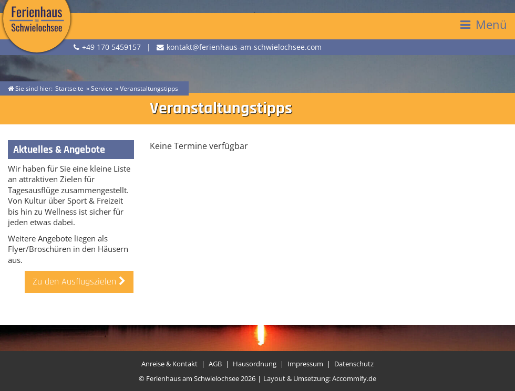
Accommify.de (354, 378)
